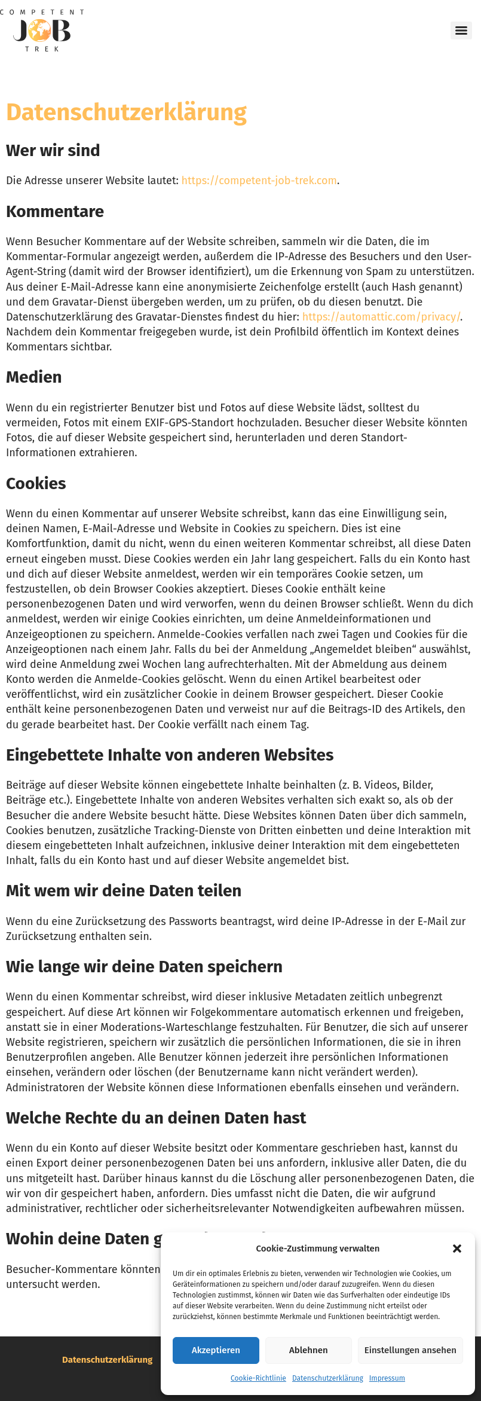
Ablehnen (308, 1350)
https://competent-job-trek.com (259, 180)
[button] (457, 1249)
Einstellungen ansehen (410, 1350)
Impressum (387, 1378)
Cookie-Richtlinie (258, 1378)
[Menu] (461, 30)
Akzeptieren (216, 1350)
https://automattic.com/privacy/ (381, 316)
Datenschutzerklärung (327, 1378)
